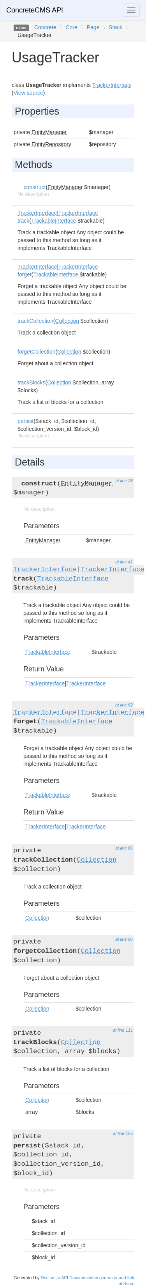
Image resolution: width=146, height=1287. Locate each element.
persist (25, 421)
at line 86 (124, 848)
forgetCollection (36, 352)
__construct (32, 187)
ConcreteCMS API (34, 10)
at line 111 (123, 1030)
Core (71, 27)
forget (25, 274)
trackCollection (35, 321)
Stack (115, 27)
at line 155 (123, 1133)
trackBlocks (32, 382)
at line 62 (124, 705)
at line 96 (124, 939)
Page (93, 27)
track (23, 221)
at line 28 (124, 480)
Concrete (45, 27)
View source (28, 93)
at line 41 (124, 561)
